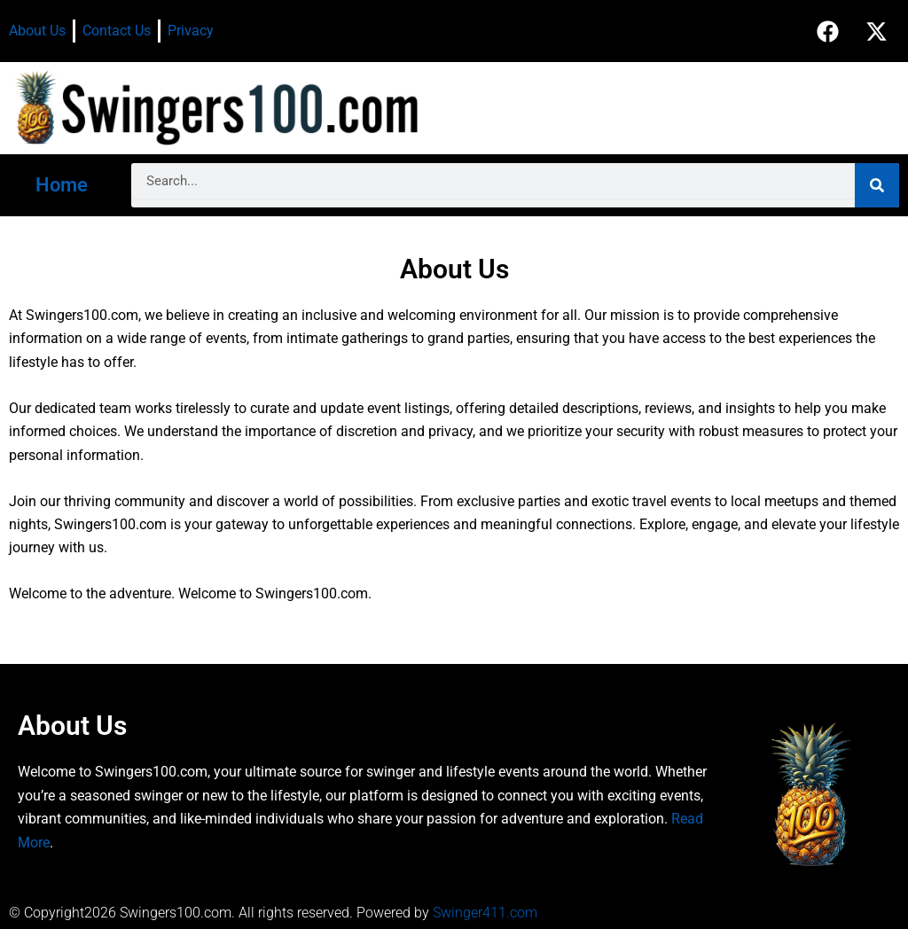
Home (61, 185)
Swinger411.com (485, 912)
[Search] (877, 185)
